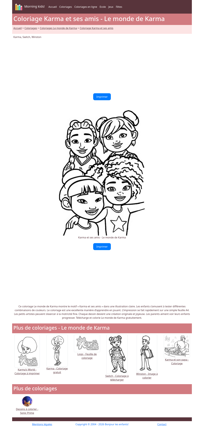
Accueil (52, 7)
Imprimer (102, 96)
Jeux (110, 7)
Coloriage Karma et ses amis (96, 28)
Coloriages (65, 7)
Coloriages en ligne (85, 7)
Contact (161, 424)
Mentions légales (42, 424)
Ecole (103, 7)
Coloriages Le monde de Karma (58, 28)
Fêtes (119, 7)
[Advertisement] (102, 66)
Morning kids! (29, 7)
